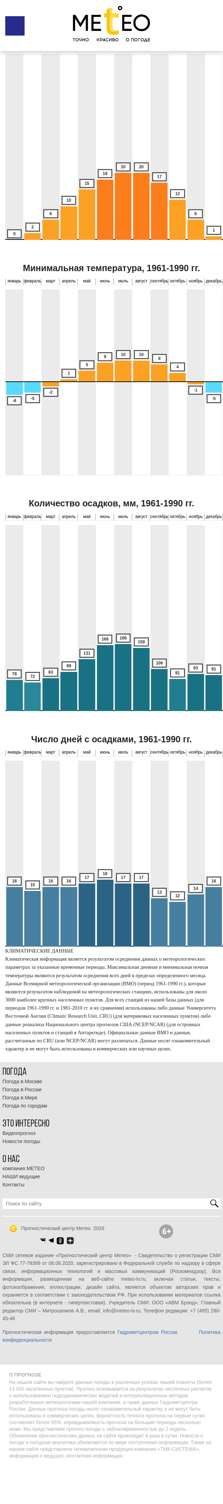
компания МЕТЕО (23, 1168)
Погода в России (21, 1089)
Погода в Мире (20, 1097)
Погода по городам (24, 1106)
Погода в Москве (22, 1081)
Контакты (13, 1184)
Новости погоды (21, 1141)
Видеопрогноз (18, 1133)
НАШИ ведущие (21, 1176)
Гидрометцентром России (147, 1332)
